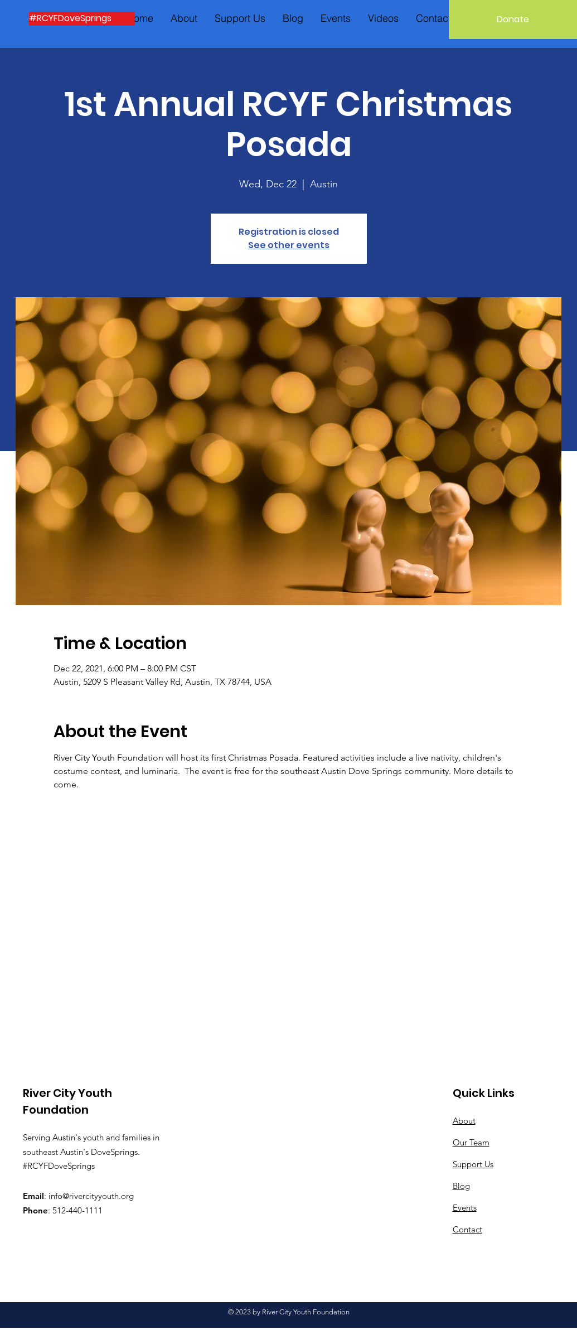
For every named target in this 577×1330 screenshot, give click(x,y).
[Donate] (513, 19)
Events (465, 1207)
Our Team (471, 1142)
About (464, 1120)
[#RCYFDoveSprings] (82, 19)
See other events (288, 245)
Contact (467, 1229)
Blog (461, 1186)
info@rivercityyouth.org (91, 1196)
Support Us (473, 1164)
